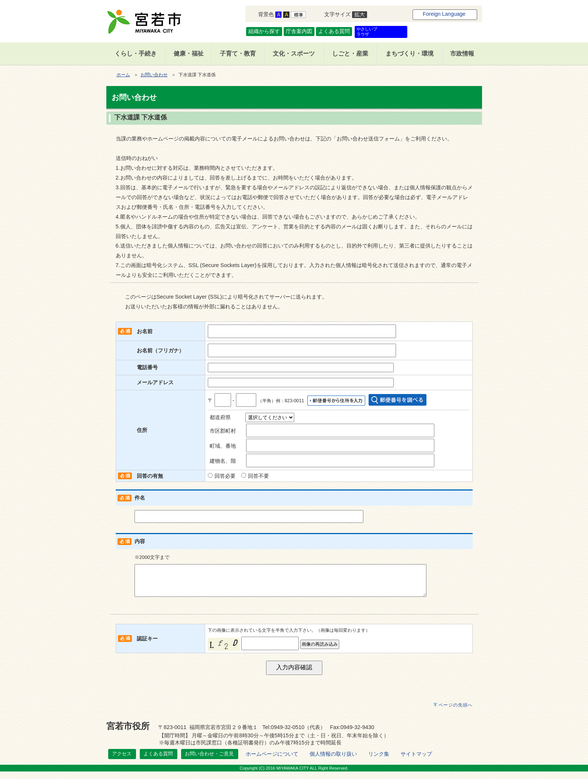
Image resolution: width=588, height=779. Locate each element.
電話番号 (147, 367)
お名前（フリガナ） (160, 350)
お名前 (145, 331)
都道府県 (220, 417)
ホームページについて (272, 761)
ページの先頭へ (455, 712)
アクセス (122, 761)
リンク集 (378, 761)
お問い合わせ (154, 74)
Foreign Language (444, 14)
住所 (142, 430)
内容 (140, 541)
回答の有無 (150, 476)
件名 (140, 498)
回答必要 (225, 476)
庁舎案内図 (299, 31)
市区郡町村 (223, 431)
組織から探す (264, 31)
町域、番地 (223, 446)
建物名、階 (223, 461)
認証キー (147, 646)
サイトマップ (416, 761)
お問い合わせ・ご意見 (209, 761)
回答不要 (258, 476)
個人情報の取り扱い (333, 761)
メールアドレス (155, 382)
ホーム (123, 74)
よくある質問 (334, 31)
